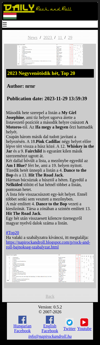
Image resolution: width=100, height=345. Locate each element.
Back (50, 296)
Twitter (69, 324)
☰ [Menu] (4, 25)
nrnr (30, 86)
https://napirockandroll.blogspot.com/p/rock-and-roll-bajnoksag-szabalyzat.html (48, 244)
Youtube (84, 324)
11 (60, 37)
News (32, 37)
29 (70, 37)
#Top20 (12, 232)
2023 (48, 37)
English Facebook (50, 324)
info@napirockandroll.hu (49, 336)
